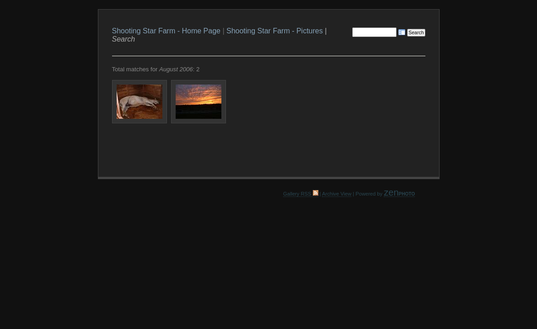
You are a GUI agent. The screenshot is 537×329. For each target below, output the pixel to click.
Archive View (336, 193)
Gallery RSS (300, 193)
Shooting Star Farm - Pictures (274, 31)
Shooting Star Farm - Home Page (166, 31)
